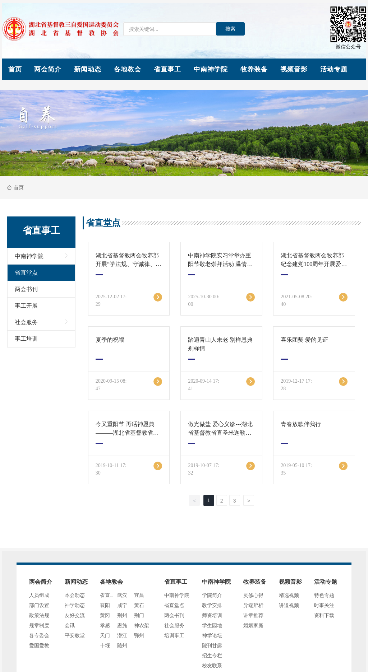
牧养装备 (254, 69)
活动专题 (334, 69)
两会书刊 (26, 289)
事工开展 (26, 305)
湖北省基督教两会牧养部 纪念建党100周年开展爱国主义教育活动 (314, 264)
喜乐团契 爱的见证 (304, 340)
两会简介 (47, 69)
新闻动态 (87, 69)
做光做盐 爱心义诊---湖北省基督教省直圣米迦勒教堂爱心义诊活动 (220, 432)
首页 (15, 69)
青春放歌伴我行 (301, 424)
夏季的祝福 (110, 340)
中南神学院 (211, 69)
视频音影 (294, 69)
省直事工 (167, 69)
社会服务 (26, 322)
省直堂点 (26, 272)
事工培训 (26, 338)
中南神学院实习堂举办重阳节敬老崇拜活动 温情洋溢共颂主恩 (220, 264)
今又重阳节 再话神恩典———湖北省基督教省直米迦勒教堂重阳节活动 (127, 432)
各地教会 (127, 69)
